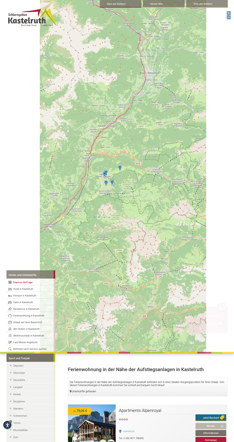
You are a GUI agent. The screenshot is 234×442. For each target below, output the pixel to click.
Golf (15, 437)
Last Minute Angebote (25, 342)
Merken (211, 426)
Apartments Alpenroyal (140, 410)
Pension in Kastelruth (24, 295)
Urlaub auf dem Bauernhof (27, 322)
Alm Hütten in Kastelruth (26, 329)
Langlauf (18, 387)
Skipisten (18, 365)
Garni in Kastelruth (23, 302)
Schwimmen (20, 415)
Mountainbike (20, 430)
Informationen (211, 433)
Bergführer (19, 401)
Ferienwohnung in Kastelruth (28, 315)
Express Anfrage (23, 282)
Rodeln (17, 394)
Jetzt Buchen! (211, 417)
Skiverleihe (19, 380)
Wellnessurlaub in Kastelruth (28, 335)
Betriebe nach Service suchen (30, 349)
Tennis (16, 423)
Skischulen (19, 372)
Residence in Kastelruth (26, 309)
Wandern (18, 408)
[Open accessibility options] (7, 425)
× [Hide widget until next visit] (10, 421)
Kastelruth (129, 431)
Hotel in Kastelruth (23, 289)
